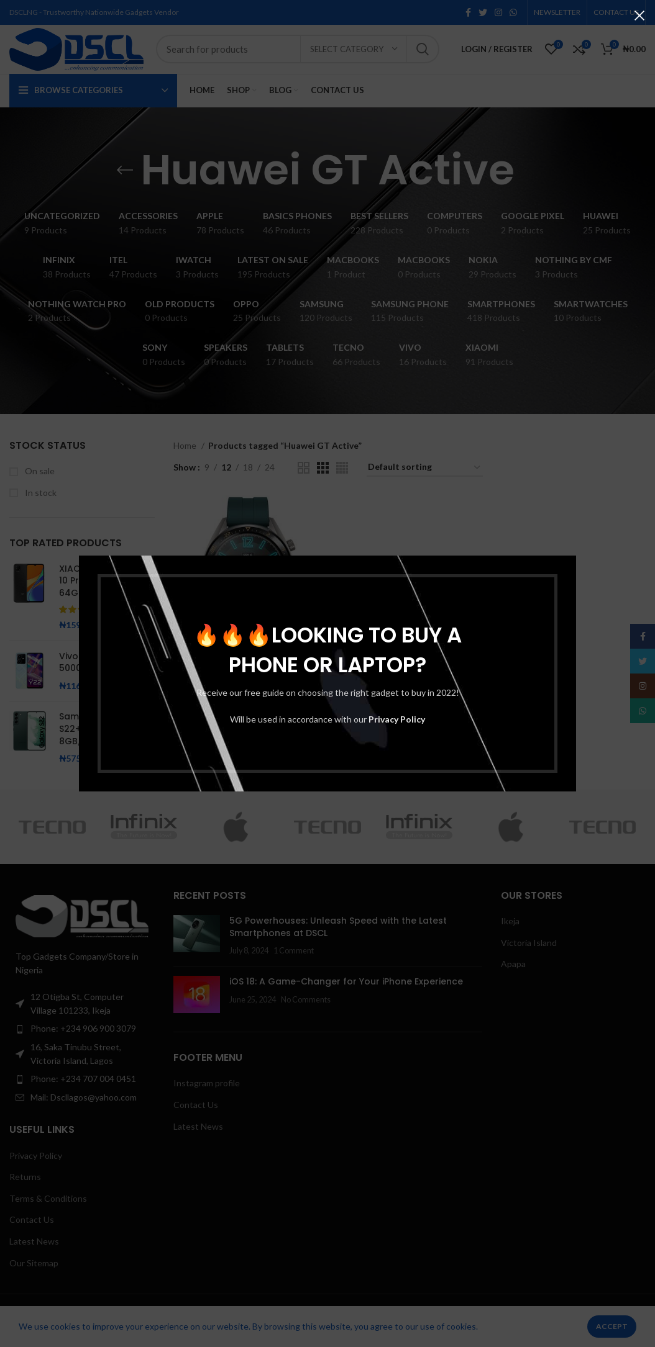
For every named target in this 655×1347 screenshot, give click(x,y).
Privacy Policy (397, 719)
